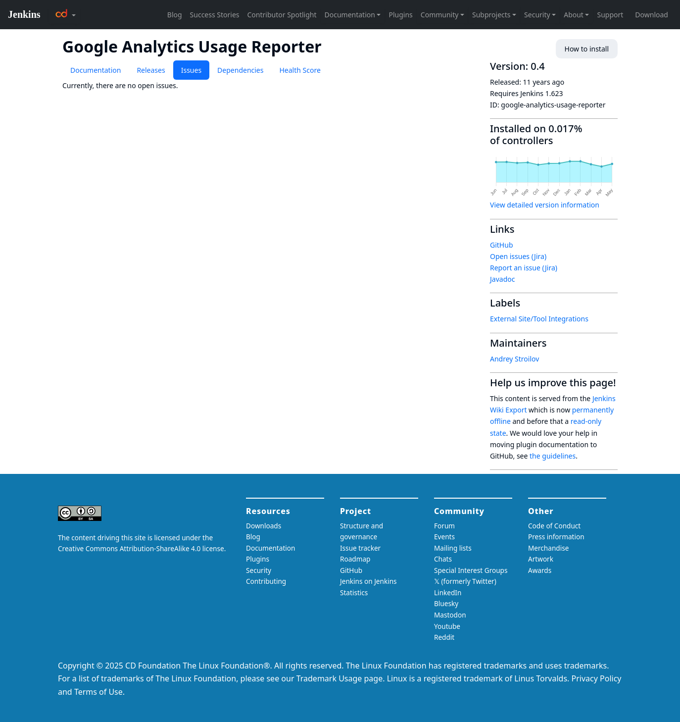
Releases (151, 70)
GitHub (501, 245)
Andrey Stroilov (514, 358)
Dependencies (240, 70)
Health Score (299, 70)
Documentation (95, 70)
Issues (191, 70)
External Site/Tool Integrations (539, 318)
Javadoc (502, 279)
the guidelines (553, 456)
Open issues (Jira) (518, 256)
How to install (587, 48)
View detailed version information (544, 204)
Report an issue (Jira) (523, 267)
